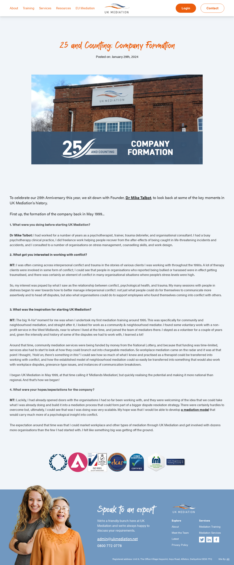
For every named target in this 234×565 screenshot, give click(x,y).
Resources (63, 8)
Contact (212, 8)
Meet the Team (180, 532)
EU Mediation (85, 8)
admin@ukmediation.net (117, 538)
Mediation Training (210, 526)
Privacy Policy (180, 545)
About (14, 8)
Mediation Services (210, 532)
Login (186, 8)
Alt (228, 559)
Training (28, 8)
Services (45, 8)
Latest (175, 539)
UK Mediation (117, 8)
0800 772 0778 (109, 545)
